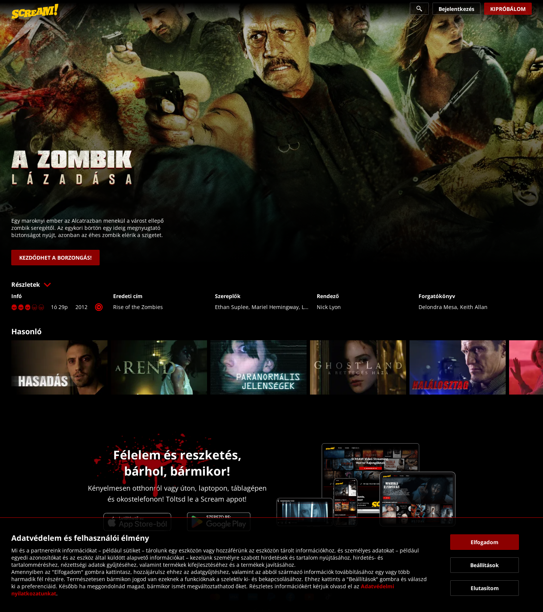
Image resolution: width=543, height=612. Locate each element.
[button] (271, 284)
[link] (34, 11)
